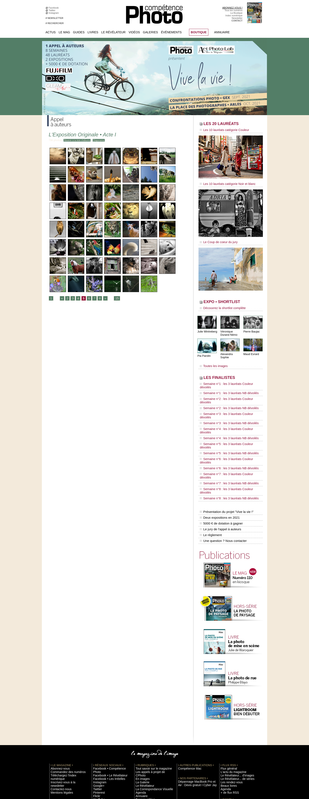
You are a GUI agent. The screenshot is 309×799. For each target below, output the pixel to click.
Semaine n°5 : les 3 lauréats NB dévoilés (225, 411)
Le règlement (210, 466)
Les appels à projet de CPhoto (151, 701)
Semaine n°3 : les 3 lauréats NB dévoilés (225, 395)
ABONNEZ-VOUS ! (232, 7)
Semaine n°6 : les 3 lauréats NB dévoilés (225, 419)
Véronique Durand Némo (228, 328)
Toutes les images (212, 357)
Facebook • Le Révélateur (106, 701)
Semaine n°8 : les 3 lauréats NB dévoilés (225, 436)
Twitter (53, 10)
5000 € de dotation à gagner (220, 457)
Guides (79, 32)
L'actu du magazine (230, 701)
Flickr (95, 720)
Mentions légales (59, 713)
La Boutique (236, 13)
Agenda (140, 717)
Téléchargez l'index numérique (66, 704)
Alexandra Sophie (230, 348)
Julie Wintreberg (206, 326)
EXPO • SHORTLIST (230, 298)
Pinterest (97, 717)
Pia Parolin (203, 350)
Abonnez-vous (58, 697)
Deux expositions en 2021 (219, 452)
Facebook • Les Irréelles (105, 704)
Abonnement (227, 752)
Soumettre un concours (232, 736)
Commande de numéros (233, 749)
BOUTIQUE (199, 32)
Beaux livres (227, 713)
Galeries (150, 32)
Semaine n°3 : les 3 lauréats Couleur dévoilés (227, 391)
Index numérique (234, 15)
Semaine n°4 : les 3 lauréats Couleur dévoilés (227, 399)
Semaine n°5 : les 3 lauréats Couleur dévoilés (227, 407)
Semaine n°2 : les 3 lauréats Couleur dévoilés (227, 382)
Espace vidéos (143, 723)
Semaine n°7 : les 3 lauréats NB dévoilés (225, 427)
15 (114, 298)
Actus (50, 32)
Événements (171, 32)
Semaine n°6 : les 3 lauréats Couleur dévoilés (227, 415)
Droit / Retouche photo (232, 759)
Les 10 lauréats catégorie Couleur (221, 129)
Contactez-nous (59, 710)
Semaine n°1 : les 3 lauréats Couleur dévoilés (227, 374)
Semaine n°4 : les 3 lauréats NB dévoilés (225, 403)
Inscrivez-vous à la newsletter (66, 707)
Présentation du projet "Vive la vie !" (225, 448)
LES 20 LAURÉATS (229, 124)
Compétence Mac (187, 697)
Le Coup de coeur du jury (216, 238)
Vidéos (134, 32)
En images (141, 704)
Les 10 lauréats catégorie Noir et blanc (223, 182)
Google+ (97, 710)
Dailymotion (99, 726)
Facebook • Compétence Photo (109, 697)
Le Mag (64, 32)
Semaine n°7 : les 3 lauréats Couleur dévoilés (227, 423)
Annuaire (222, 32)
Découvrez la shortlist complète (219, 303)
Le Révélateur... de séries (234, 707)
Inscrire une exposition (232, 730)
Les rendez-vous (229, 710)
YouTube (97, 723)
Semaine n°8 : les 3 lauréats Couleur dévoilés (227, 431)
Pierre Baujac (251, 326)
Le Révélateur (113, 32)
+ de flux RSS (228, 720)
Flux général (227, 697)
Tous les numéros (233, 10)
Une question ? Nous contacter (222, 470)
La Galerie (141, 707)
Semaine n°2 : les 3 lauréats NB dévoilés (225, 387)
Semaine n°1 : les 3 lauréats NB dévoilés (225, 378)
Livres (93, 32)
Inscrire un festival (230, 733)
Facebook (54, 7)
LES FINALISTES (226, 369)
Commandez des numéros (64, 701)
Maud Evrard (250, 348)
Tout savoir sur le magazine (150, 697)
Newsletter (237, 18)
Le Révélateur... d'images (233, 704)
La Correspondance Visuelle (150, 713)
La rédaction (227, 755)
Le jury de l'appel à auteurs (219, 461)
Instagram (54, 13)
